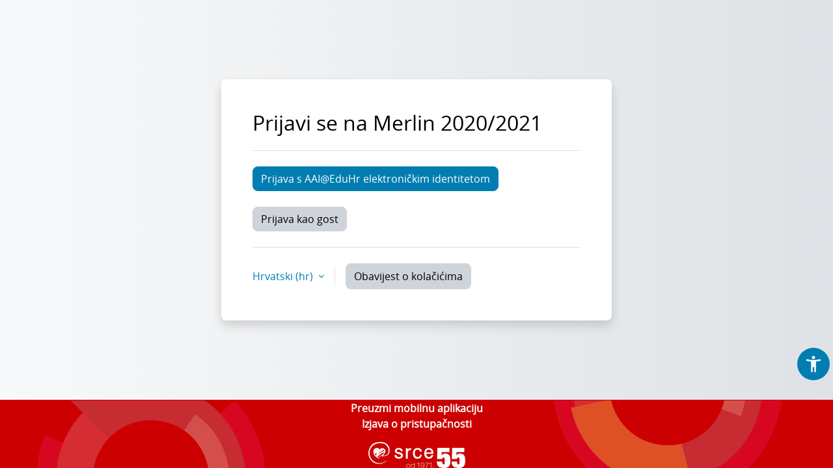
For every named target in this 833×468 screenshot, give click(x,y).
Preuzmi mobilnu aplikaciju (417, 408)
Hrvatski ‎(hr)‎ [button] (284, 276)
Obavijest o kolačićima (408, 276)
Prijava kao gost (299, 219)
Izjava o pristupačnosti (417, 424)
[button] (813, 364)
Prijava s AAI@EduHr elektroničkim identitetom (375, 179)
